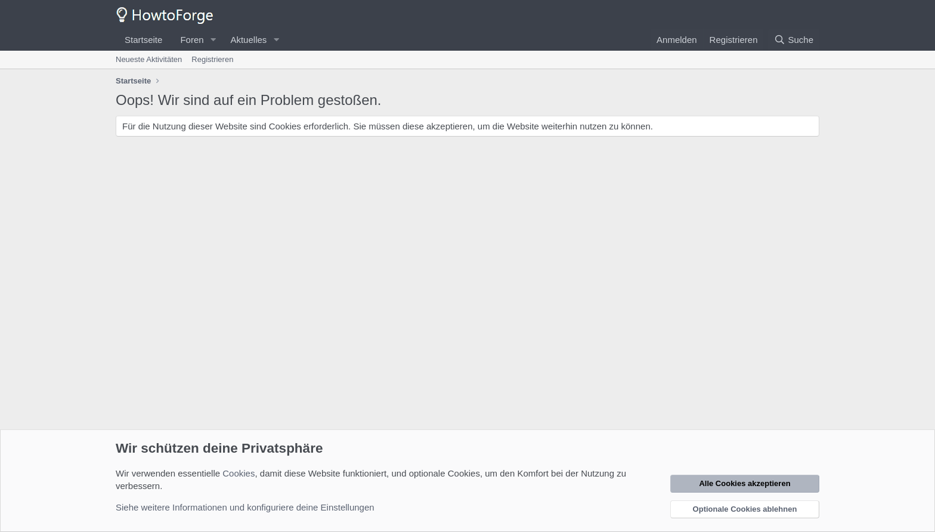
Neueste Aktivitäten (149, 59)
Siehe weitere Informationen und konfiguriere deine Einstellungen (245, 507)
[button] (213, 40)
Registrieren (212, 59)
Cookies (238, 473)
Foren (191, 40)
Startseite (143, 40)
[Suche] (793, 40)
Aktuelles (248, 40)
